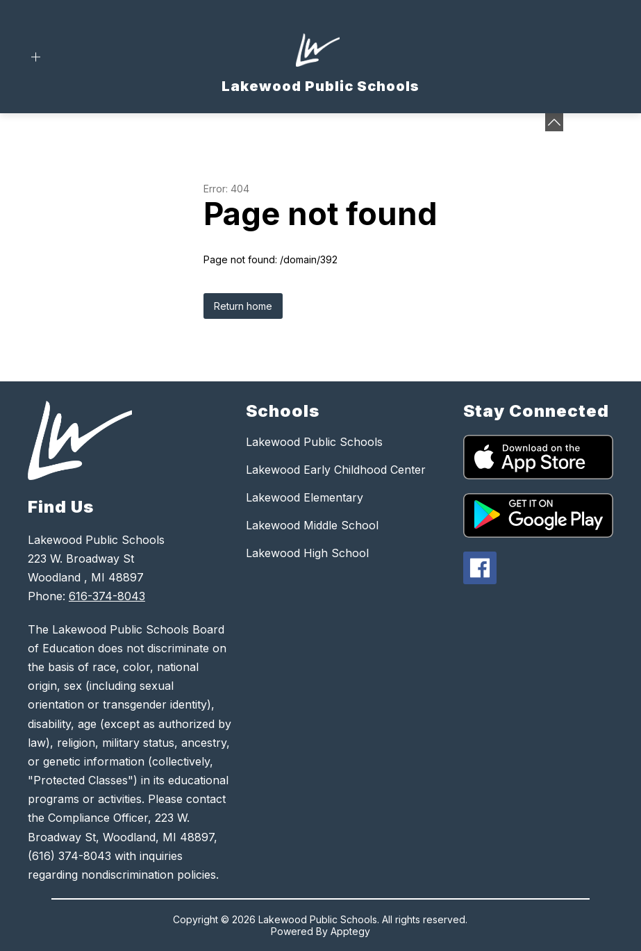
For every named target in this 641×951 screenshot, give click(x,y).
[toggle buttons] (554, 122)
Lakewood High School (307, 553)
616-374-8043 (107, 596)
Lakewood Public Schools (314, 442)
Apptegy (350, 931)
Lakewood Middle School (312, 525)
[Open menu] (36, 57)
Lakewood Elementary (304, 497)
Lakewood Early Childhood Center (336, 470)
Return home (243, 306)
